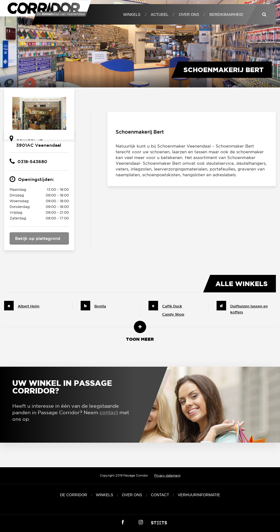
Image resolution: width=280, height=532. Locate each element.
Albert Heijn (28, 306)
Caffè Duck (172, 306)
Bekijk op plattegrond (37, 238)
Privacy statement (167, 475)
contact (109, 412)
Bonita (100, 306)
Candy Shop (173, 314)
